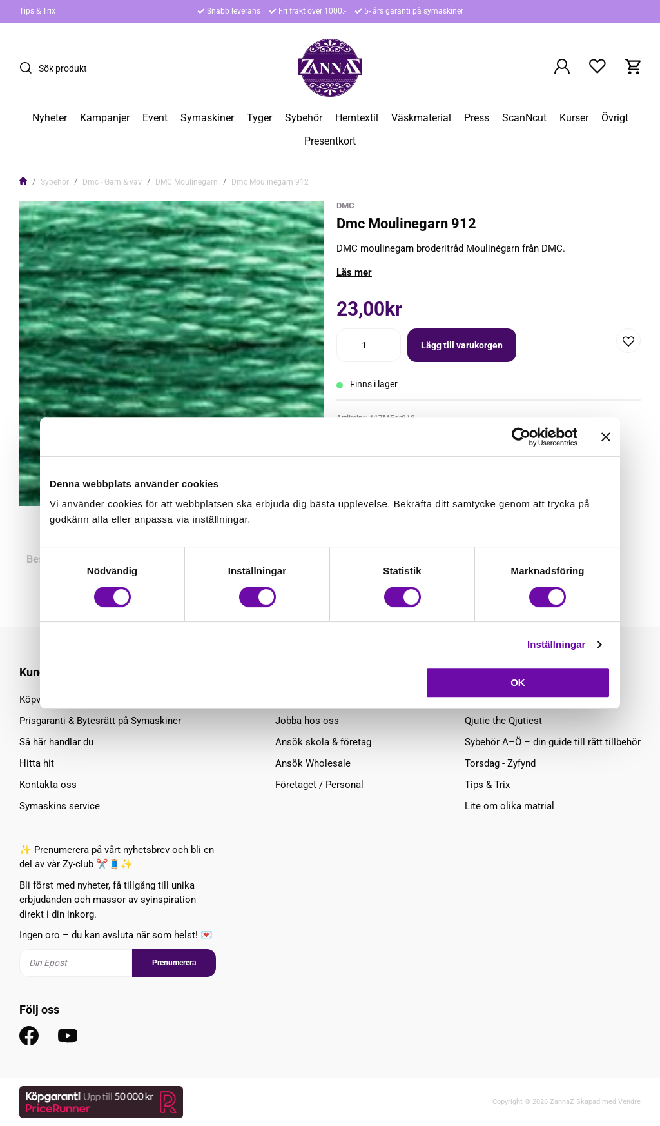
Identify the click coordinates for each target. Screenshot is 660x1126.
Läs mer (354, 272)
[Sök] (29, 67)
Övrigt (614, 118)
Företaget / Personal (319, 784)
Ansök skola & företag (323, 742)
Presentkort (330, 141)
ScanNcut (524, 118)
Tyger (259, 118)
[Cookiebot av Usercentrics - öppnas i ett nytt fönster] (521, 437)
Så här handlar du (56, 742)
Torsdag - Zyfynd (500, 763)
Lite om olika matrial (509, 806)
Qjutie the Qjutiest (503, 721)
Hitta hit (36, 763)
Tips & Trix (37, 10)
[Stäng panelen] (605, 436)
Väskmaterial (421, 118)
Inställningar (556, 644)
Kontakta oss (48, 784)
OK (517, 682)
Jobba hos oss (307, 721)
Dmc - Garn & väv (112, 181)
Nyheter (49, 118)
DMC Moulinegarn (186, 181)
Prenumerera (174, 962)
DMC (345, 205)
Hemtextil (356, 118)
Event (155, 118)
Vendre (629, 1102)
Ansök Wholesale (313, 763)
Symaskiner (207, 118)
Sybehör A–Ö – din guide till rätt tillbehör (553, 742)
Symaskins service (59, 806)
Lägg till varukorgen (462, 345)
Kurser (573, 118)
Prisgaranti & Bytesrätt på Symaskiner (100, 721)
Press (476, 118)
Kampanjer (105, 118)
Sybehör (303, 118)
